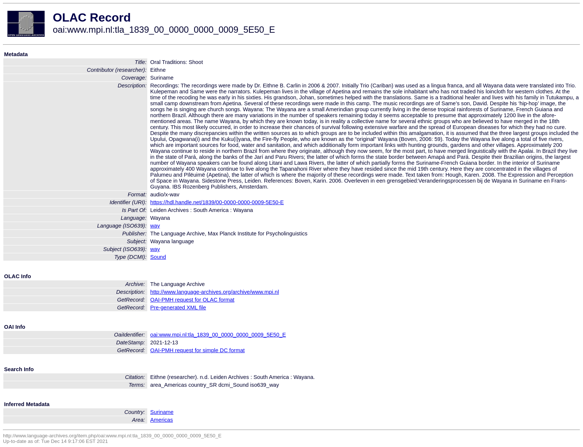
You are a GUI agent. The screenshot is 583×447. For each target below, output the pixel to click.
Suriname (162, 412)
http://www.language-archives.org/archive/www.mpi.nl (214, 292)
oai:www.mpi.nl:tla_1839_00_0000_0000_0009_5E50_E (218, 335)
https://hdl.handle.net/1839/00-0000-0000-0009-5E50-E (217, 202)
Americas (161, 420)
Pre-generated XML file (178, 308)
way (155, 226)
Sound (158, 257)
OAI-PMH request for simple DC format (197, 350)
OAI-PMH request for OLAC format (192, 300)
